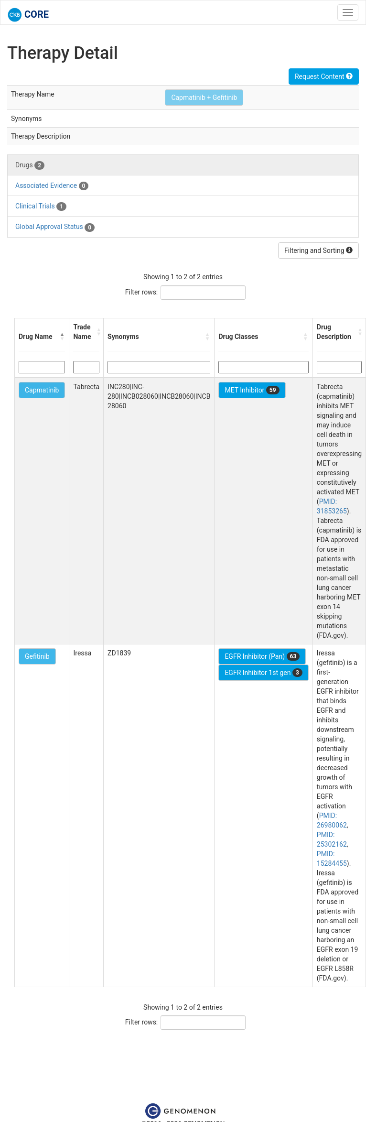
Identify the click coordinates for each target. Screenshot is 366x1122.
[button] (62, 336)
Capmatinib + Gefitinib (204, 97)
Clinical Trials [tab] (40, 206)
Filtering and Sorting (318, 250)
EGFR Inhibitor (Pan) (262, 656)
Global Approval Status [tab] (55, 227)
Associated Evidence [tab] (51, 186)
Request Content (324, 76)
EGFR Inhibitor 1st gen (263, 672)
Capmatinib (42, 390)
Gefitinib (37, 656)
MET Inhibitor (252, 390)
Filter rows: (141, 292)
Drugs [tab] (29, 165)
